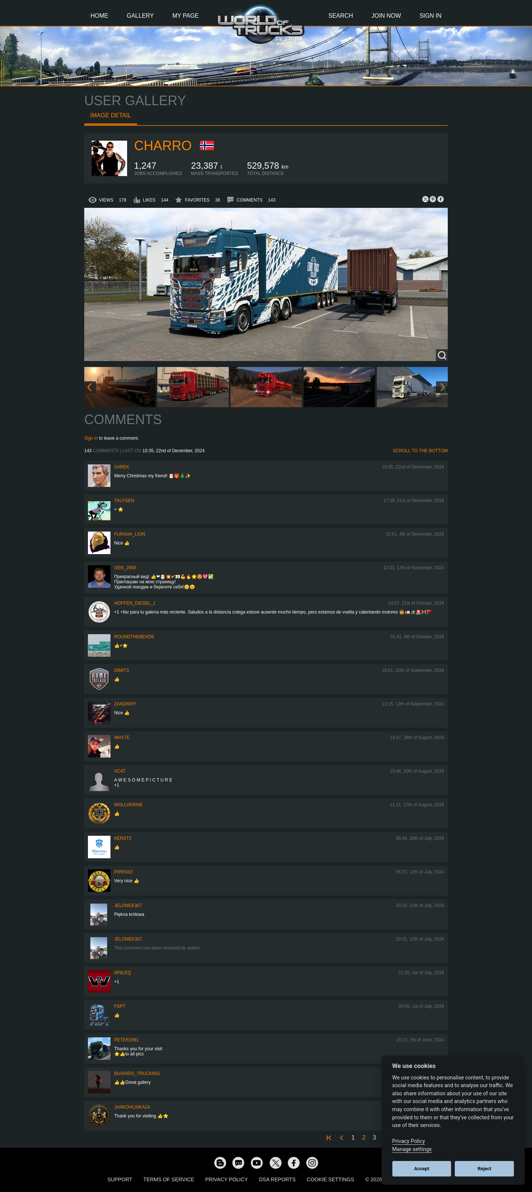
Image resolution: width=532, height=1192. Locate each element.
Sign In (430, 16)
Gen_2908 (125, 567)
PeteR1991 (126, 1039)
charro (163, 145)
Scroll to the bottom (420, 450)
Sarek (121, 467)
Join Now (386, 16)
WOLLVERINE (128, 804)
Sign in (91, 438)
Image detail (110, 115)
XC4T (120, 771)
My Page (186, 16)
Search (340, 16)
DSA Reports (277, 1179)
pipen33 (123, 872)
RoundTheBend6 (134, 636)
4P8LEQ (122, 972)
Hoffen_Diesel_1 (135, 603)
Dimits (121, 670)
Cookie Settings (330, 1179)
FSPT (120, 1006)
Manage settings (412, 1149)
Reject (484, 1168)
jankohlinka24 (132, 1107)
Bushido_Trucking (137, 1073)
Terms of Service (168, 1179)
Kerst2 (123, 838)
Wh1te (122, 737)
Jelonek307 (128, 905)
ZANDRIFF (125, 704)
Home (99, 16)
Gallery (140, 16)
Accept (421, 1168)
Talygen (124, 500)
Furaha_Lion (129, 534)
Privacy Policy (226, 1179)
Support (120, 1179)
